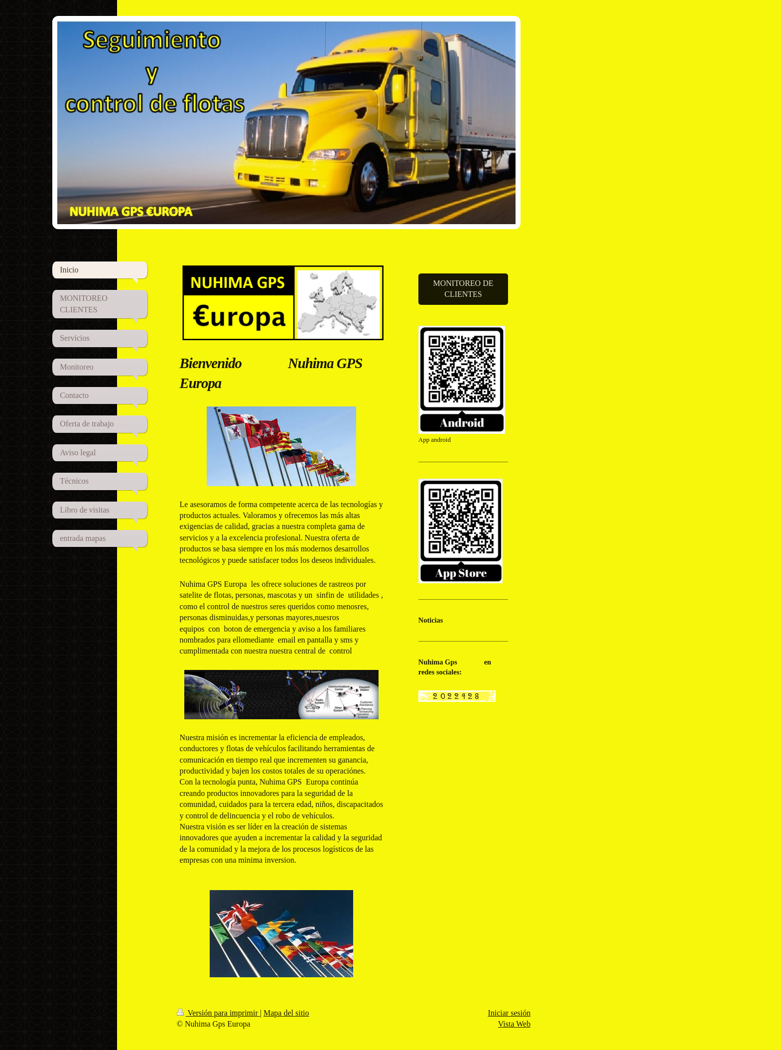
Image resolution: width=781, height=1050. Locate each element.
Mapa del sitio (286, 1013)
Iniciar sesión (509, 1013)
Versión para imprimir (218, 1013)
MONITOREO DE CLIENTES (463, 288)
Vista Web (514, 1024)
